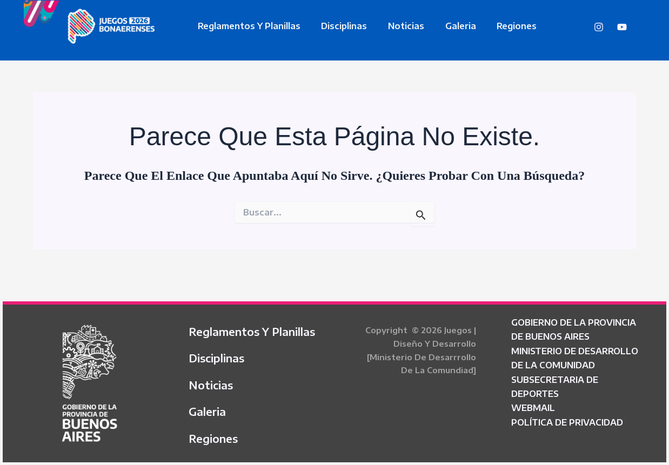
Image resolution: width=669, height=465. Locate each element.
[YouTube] (622, 27)
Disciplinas (339, 26)
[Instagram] (599, 27)
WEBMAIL (533, 401)
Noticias (397, 26)
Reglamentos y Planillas (247, 26)
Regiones (501, 26)
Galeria (448, 26)
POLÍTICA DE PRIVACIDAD (567, 415)
